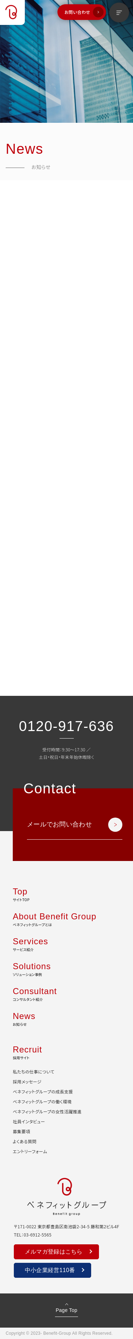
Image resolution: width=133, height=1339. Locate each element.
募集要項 (21, 1131)
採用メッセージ (27, 1081)
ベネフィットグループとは (66, 918)
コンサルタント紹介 (66, 993)
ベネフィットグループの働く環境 (42, 1101)
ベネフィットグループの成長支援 (43, 1091)
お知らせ (66, 1018)
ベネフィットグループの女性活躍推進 (47, 1111)
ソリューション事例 (66, 968)
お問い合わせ (77, 12)
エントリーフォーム (30, 1151)
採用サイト (66, 1051)
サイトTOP (66, 893)
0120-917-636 (66, 726)
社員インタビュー (29, 1121)
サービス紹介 (66, 943)
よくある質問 (25, 1141)
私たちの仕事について (33, 1071)
